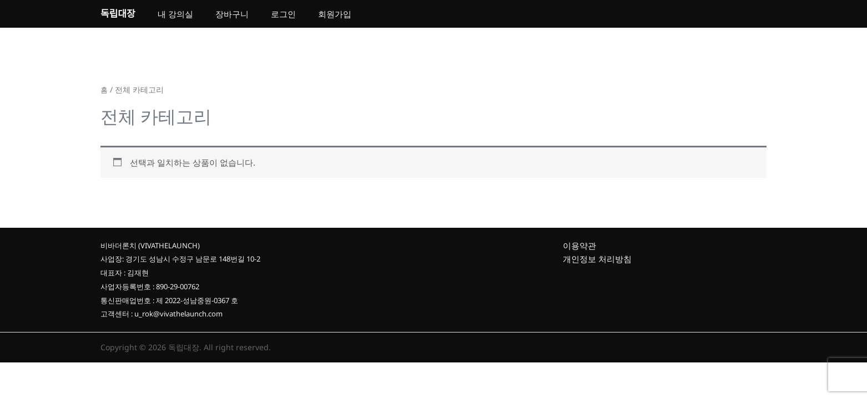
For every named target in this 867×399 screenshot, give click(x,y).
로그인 (283, 16)
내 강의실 (175, 16)
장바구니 (232, 16)
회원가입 (334, 16)
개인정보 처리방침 (597, 263)
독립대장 (117, 15)
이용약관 (579, 249)
